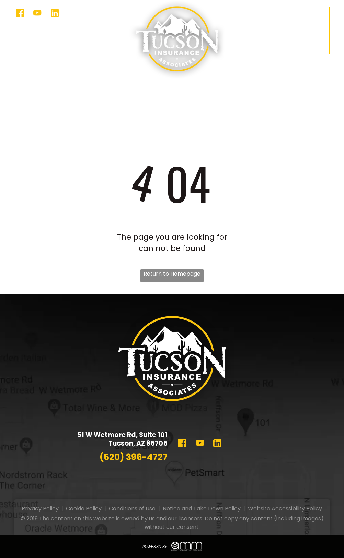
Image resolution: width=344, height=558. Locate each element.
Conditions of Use (132, 508)
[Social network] (20, 14)
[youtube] (37, 14)
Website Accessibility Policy (285, 508)
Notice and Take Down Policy (202, 508)
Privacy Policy (40, 508)
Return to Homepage (172, 274)
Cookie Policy (84, 508)
